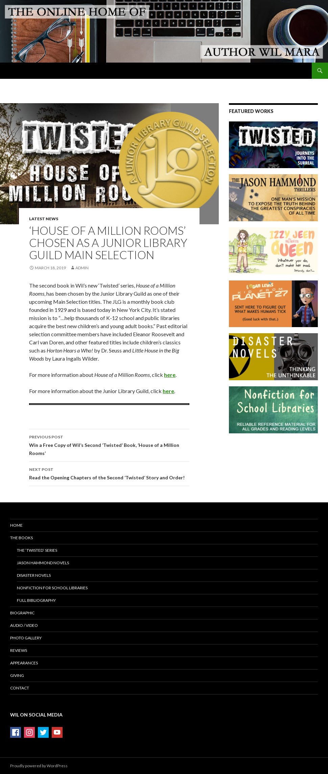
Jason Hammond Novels (43, 562)
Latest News (43, 218)
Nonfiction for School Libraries (52, 587)
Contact (19, 687)
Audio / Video (24, 625)
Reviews (18, 650)
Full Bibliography (36, 600)
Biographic (22, 612)
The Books (21, 537)
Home (16, 525)
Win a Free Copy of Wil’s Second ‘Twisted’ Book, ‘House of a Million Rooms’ (109, 444)
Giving (17, 675)
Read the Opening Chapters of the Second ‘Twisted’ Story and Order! (109, 472)
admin (82, 267)
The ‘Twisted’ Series (37, 550)
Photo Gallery (26, 637)
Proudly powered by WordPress (39, 765)
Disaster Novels (34, 575)
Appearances (24, 662)
